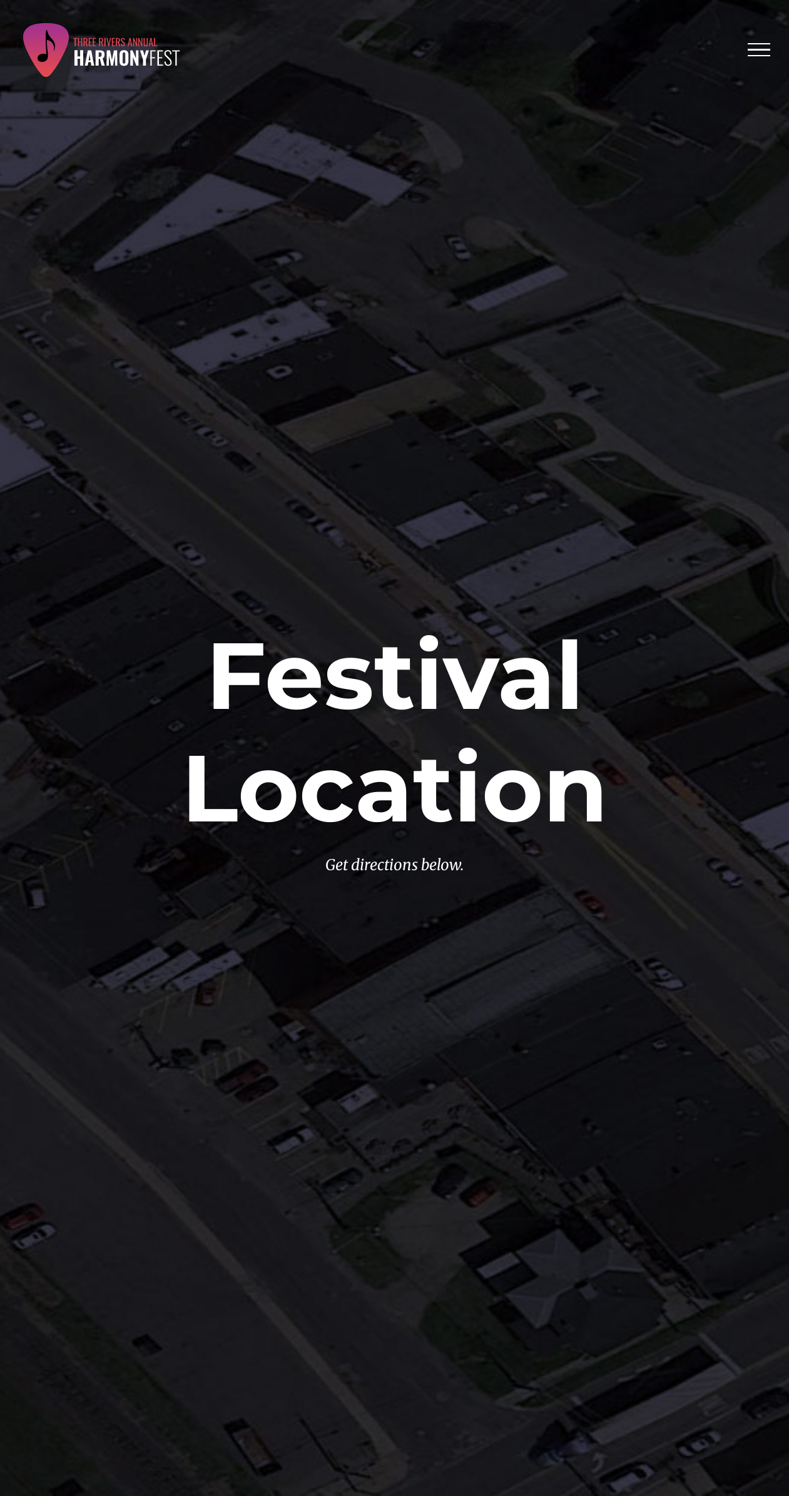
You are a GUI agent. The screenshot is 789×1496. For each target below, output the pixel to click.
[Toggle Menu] (759, 50)
